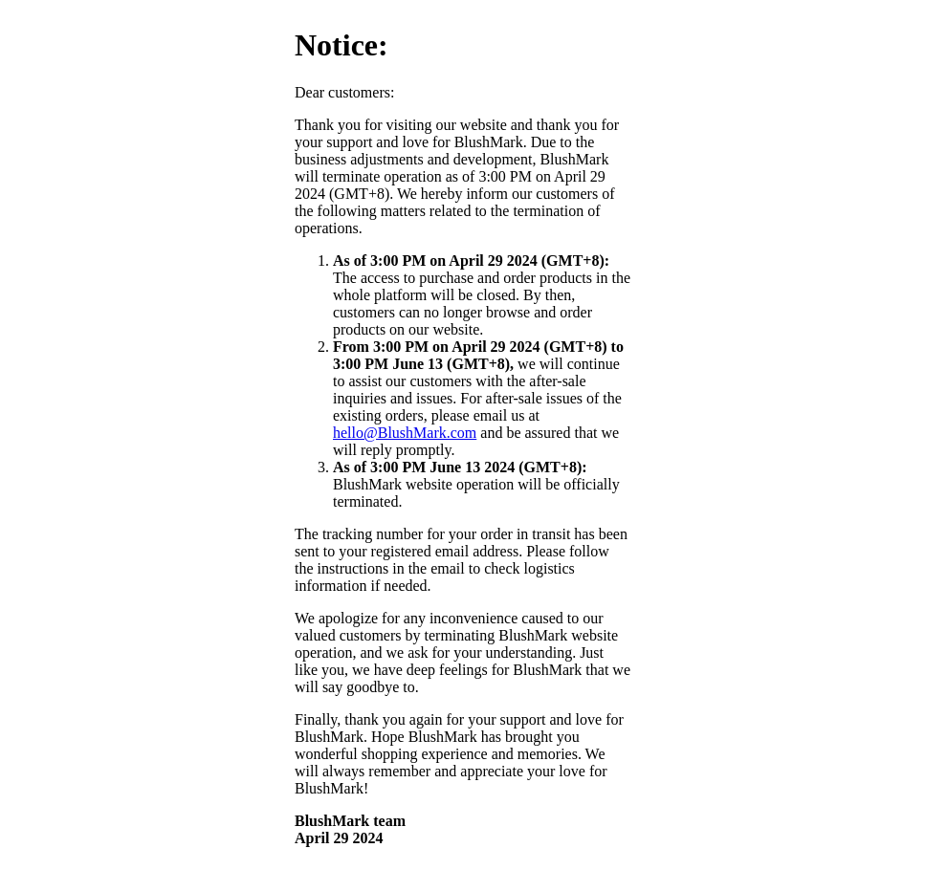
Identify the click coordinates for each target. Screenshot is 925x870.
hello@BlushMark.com (404, 432)
